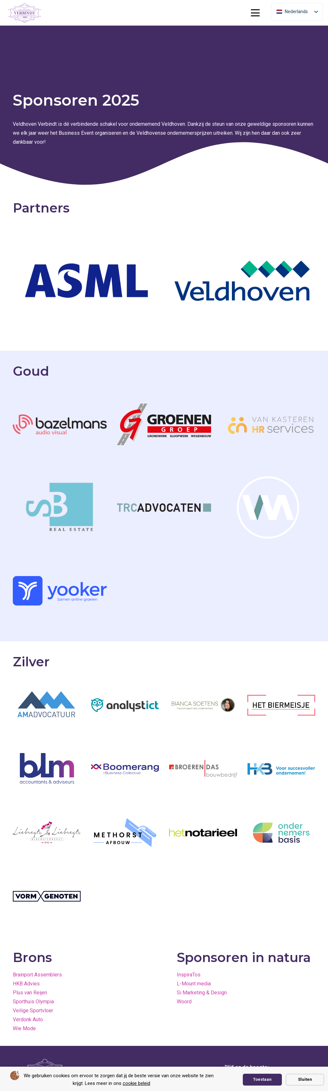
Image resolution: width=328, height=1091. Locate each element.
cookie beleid (136, 1083)
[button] (255, 12)
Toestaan (262, 1079)
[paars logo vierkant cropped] (24, 13)
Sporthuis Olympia (33, 1002)
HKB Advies (26, 984)
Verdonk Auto (28, 1019)
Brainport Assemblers (37, 975)
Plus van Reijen (30, 993)
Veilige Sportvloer (33, 1010)
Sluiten (305, 1079)
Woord (184, 1002)
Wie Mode (24, 1028)
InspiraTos (189, 975)
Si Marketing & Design (202, 993)
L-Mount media (194, 984)
